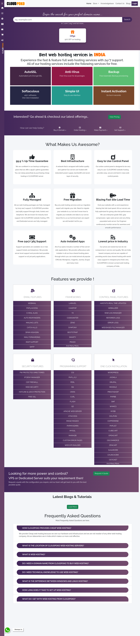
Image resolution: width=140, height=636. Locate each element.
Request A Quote (101, 473)
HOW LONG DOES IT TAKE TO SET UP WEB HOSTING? (46, 590)
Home (2, 8)
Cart (2, 35)
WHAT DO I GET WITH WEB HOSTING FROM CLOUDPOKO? (49, 599)
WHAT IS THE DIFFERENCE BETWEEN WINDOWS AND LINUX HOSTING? (55, 581)
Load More (72, 507)
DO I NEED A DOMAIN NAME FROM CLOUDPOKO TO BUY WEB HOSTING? (55, 563)
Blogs (128, 3)
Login (2, 40)
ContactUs (2, 29)
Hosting (2, 13)
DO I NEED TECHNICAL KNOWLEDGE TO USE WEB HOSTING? (50, 572)
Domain (2, 19)
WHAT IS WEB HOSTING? (33, 554)
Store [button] (95, 3)
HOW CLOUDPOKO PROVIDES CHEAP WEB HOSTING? (46, 528)
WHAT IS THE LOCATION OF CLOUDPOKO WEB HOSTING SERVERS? (53, 545)
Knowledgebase (2, 24)
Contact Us (120, 3)
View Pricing (114, 117)
